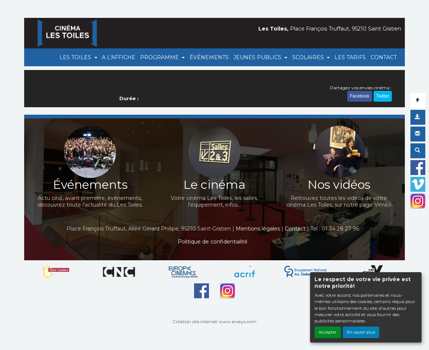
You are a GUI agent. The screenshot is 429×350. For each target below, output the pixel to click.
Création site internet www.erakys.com (214, 321)
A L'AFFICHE (118, 57)
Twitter (382, 96)
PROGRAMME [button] (160, 57)
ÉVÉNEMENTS (209, 57)
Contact (295, 228)
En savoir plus (361, 332)
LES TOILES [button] (76, 57)
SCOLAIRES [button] (308, 57)
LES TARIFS (350, 57)
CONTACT (384, 57)
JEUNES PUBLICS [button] (258, 57)
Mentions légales (258, 228)
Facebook (360, 96)
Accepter (328, 332)
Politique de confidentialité (213, 241)
